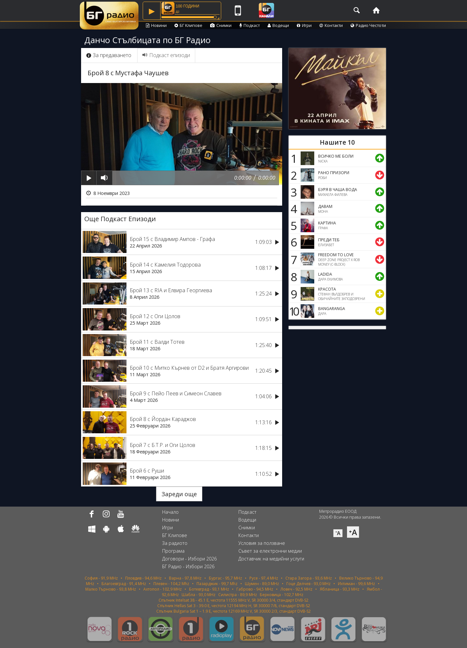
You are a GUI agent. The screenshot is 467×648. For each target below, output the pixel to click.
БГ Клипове (188, 25)
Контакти (331, 25)
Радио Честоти (368, 25)
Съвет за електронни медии (270, 551)
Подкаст (249, 25)
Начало (170, 512)
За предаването (108, 55)
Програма (173, 551)
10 (293, 311)
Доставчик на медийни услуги (271, 559)
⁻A (338, 533)
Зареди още (179, 494)
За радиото (174, 543)
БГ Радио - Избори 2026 (188, 566)
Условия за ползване (261, 543)
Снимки (221, 25)
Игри (304, 25)
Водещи (278, 25)
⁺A (353, 532)
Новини (156, 25)
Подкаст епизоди (166, 55)
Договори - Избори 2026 (189, 559)
